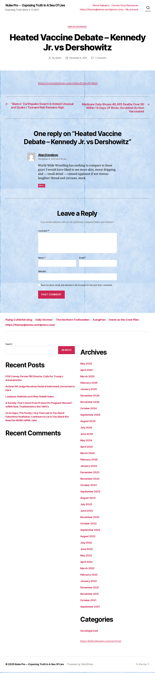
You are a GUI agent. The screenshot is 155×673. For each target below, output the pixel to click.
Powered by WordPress (81, 665)
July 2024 (86, 428)
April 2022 (86, 563)
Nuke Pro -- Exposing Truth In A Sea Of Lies (37, 5)
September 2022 (90, 531)
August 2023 (88, 499)
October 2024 (88, 409)
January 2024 (88, 467)
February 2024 (89, 460)
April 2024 (86, 447)
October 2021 (88, 601)
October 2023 (88, 486)
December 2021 (89, 588)
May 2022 (86, 556)
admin (58, 58)
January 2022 (88, 582)
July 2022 (86, 543)
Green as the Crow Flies (129, 320)
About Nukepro (101, 5)
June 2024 (86, 435)
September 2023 (90, 492)
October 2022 (88, 524)
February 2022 (89, 575)
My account (132, 9)
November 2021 (89, 595)
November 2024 (89, 403)
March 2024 (87, 454)
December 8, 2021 (78, 58)
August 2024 (88, 422)
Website (42, 272)
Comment (43, 232)
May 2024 (86, 441)
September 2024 (90, 415)
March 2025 (87, 377)
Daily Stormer (46, 320)
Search (8, 345)
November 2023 (89, 479)
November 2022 (89, 518)
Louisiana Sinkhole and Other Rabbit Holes (29, 397)
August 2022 (87, 537)
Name (42, 259)
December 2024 (89, 396)
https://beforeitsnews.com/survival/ (100, 642)
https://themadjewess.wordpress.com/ (101, 9)
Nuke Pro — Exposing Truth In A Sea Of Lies (40, 665)
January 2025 (88, 390)
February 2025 (89, 383)
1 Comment (101, 58)
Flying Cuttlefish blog (19, 320)
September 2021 (90, 607)
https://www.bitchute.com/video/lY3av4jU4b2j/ (69, 84)
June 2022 (86, 550)
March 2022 (87, 569)
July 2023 (86, 505)
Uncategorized (77, 27)
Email (82, 259)
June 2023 (86, 511)
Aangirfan (103, 320)
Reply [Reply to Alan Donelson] (41, 187)
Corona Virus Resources (125, 5)
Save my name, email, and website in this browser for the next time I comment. (76, 286)
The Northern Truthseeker (76, 320)
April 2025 (86, 371)
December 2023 (89, 473)
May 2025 (86, 364)
